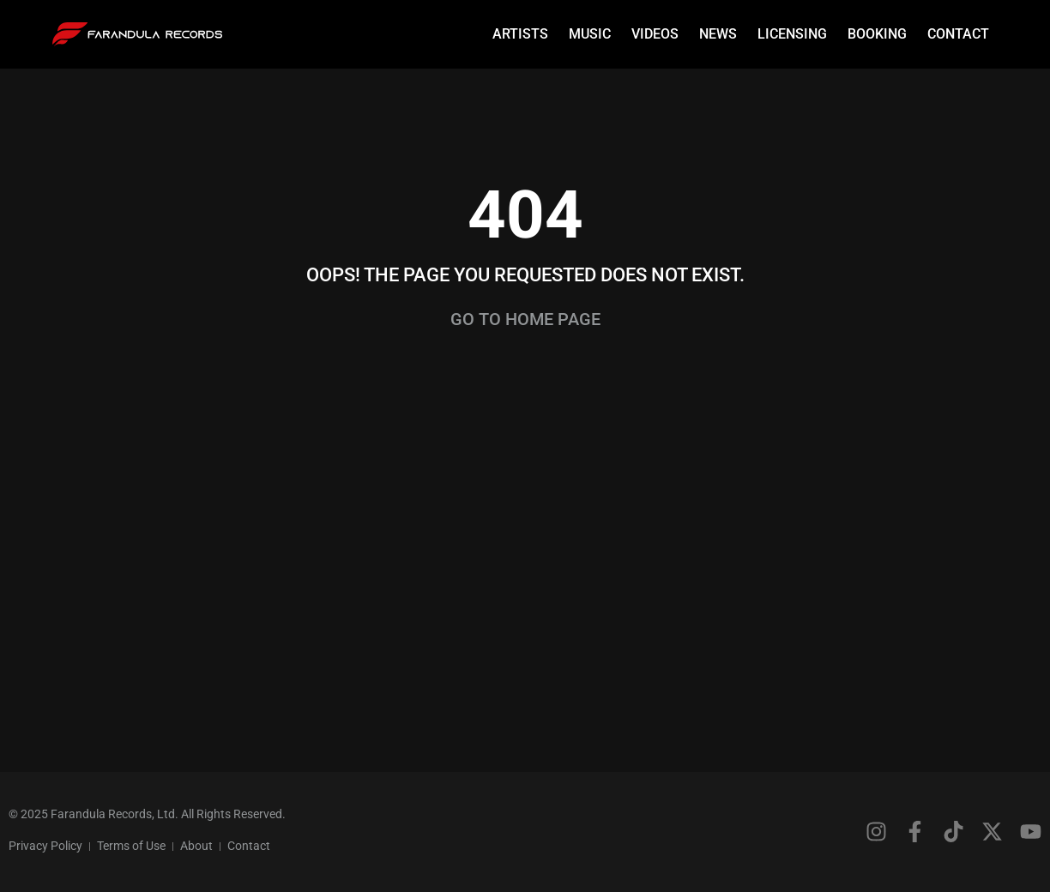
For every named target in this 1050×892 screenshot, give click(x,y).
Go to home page (525, 319)
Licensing (792, 34)
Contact (958, 34)
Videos (655, 34)
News (718, 34)
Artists (520, 34)
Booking (877, 34)
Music (590, 34)
